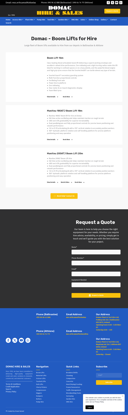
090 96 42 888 (54, 2)
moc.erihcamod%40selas (24, 2)
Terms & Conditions (13, 384)
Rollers (39, 399)
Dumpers (39, 396)
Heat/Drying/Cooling (74, 384)
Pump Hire (41, 20)
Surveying (70, 396)
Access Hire (17, 20)
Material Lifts (41, 375)
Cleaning (69, 375)
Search (8, 23)
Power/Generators (73, 387)
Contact (113, 20)
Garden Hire (63, 20)
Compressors (41, 390)
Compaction (70, 378)
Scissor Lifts (41, 378)
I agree (89, 407)
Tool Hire (50, 20)
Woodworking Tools (73, 393)
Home (8, 20)
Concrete (69, 381)
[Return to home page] (11, 9)
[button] (108, 2)
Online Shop (94, 20)
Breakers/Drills (72, 373)
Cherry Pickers (41, 387)
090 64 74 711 (78, 2)
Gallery (104, 20)
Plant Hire (29, 20)
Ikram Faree (19, 411)
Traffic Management (73, 390)
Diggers (39, 393)
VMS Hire (74, 20)
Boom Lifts (40, 373)
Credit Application (12, 387)
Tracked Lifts (41, 381)
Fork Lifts (39, 384)
